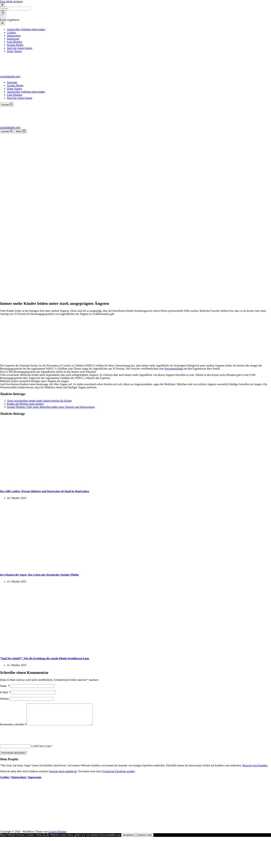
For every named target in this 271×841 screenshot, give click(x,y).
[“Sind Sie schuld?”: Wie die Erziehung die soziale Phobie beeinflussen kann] (66, 651)
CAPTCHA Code (41, 750)
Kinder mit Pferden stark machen (25, 403)
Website (4, 698)
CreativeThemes (57, 835)
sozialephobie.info (10, 76)
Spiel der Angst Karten (19, 97)
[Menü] (21, 131)
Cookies (4, 781)
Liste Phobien (14, 94)
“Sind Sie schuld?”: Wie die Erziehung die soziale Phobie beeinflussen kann (44, 658)
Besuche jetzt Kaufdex (255, 769)
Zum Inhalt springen (11, 1)
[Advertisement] (135, 159)
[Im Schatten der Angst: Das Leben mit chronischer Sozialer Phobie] (66, 567)
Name (4, 685)
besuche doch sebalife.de (63, 775)
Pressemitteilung (174, 368)
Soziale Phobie (15, 85)
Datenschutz (18, 781)
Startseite (12, 82)
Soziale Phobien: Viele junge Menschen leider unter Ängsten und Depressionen (51, 406)
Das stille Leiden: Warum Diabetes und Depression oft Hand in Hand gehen (44, 491)
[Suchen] (7, 104)
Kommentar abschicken (13, 757)
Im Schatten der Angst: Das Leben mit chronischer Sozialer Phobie (39, 574)
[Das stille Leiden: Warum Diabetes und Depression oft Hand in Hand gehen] (66, 484)
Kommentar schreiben (13, 728)
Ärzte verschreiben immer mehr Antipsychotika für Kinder (39, 400)
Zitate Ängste (14, 88)
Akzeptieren (129, 839)
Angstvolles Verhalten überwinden (26, 91)
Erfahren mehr (144, 839)
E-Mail (5, 692)
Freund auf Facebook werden (118, 775)
